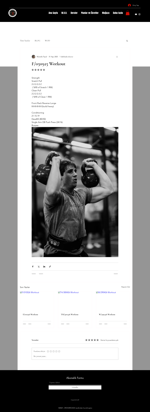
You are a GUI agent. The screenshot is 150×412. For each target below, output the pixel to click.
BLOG (37, 40)
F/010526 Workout (30, 314)
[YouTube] (136, 14)
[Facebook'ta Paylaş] (33, 266)
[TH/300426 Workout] (75, 300)
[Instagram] (139, 14)
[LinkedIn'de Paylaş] (44, 266)
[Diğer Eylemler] (117, 56)
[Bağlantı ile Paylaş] (50, 266)
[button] (128, 12)
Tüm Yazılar (25, 40)
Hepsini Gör (125, 287)
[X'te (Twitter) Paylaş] (38, 266)
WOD (47, 40)
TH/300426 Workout (69, 314)
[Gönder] (75, 387)
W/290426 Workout (107, 314)
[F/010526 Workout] (37, 300)
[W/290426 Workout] (113, 300)
